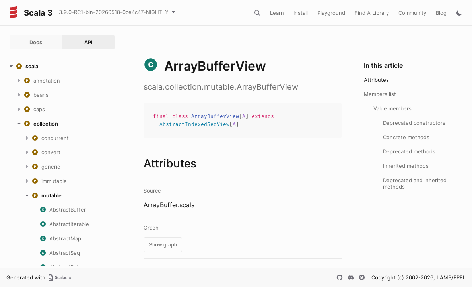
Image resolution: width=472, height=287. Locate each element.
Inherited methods (406, 166)
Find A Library (372, 13)
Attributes (376, 80)
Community (412, 13)
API (88, 42)
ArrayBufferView (215, 116)
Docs (35, 42)
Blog (441, 13)
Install (300, 13)
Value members (392, 108)
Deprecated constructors (414, 123)
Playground (331, 13)
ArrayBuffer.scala (169, 205)
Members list (380, 94)
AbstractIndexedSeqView (194, 124)
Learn (277, 13)
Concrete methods (406, 137)
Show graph (163, 245)
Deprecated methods (409, 151)
